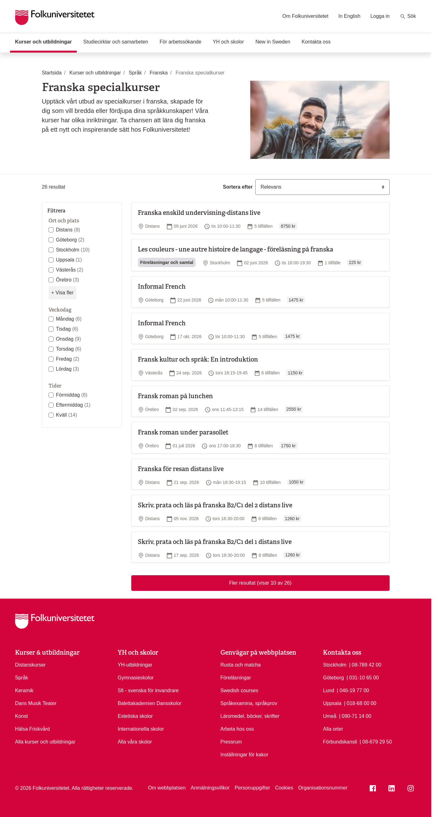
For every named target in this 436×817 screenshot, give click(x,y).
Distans (68, 229)
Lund (328, 690)
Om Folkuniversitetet (306, 16)
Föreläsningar (236, 677)
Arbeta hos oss (237, 729)
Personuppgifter (252, 787)
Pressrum (231, 741)
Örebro (67, 279)
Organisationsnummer (322, 787)
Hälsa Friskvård (32, 729)
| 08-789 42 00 (365, 664)
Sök (408, 16)
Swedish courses (239, 690)
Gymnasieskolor (136, 677)
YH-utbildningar (135, 664)
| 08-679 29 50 (376, 741)
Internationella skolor (141, 729)
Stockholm (73, 249)
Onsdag (68, 339)
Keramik (24, 690)
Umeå (329, 716)
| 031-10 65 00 (362, 677)
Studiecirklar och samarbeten (115, 41)
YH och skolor (228, 41)
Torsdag (68, 349)
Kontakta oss (316, 41)
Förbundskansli (340, 741)
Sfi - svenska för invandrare (148, 690)
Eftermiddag (73, 405)
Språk (21, 677)
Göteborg (70, 239)
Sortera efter (238, 187)
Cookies (284, 787)
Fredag (68, 359)
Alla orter (333, 729)
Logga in (380, 16)
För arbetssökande (180, 41)
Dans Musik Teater (35, 703)
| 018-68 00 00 (360, 703)
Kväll (66, 415)
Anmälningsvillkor (210, 787)
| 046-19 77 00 (353, 690)
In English (349, 16)
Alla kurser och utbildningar (45, 741)
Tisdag (67, 329)
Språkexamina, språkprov (249, 703)
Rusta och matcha (241, 664)
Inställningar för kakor (244, 754)
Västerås (69, 269)
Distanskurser (30, 664)
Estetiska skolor (135, 716)
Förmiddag (71, 395)
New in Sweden (272, 41)
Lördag (67, 369)
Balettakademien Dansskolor (150, 703)
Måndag (69, 319)
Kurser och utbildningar (46, 41)
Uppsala (69, 259)
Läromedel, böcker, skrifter (250, 716)
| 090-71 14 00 (355, 716)
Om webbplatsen (167, 787)
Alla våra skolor (135, 741)
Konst (21, 716)
